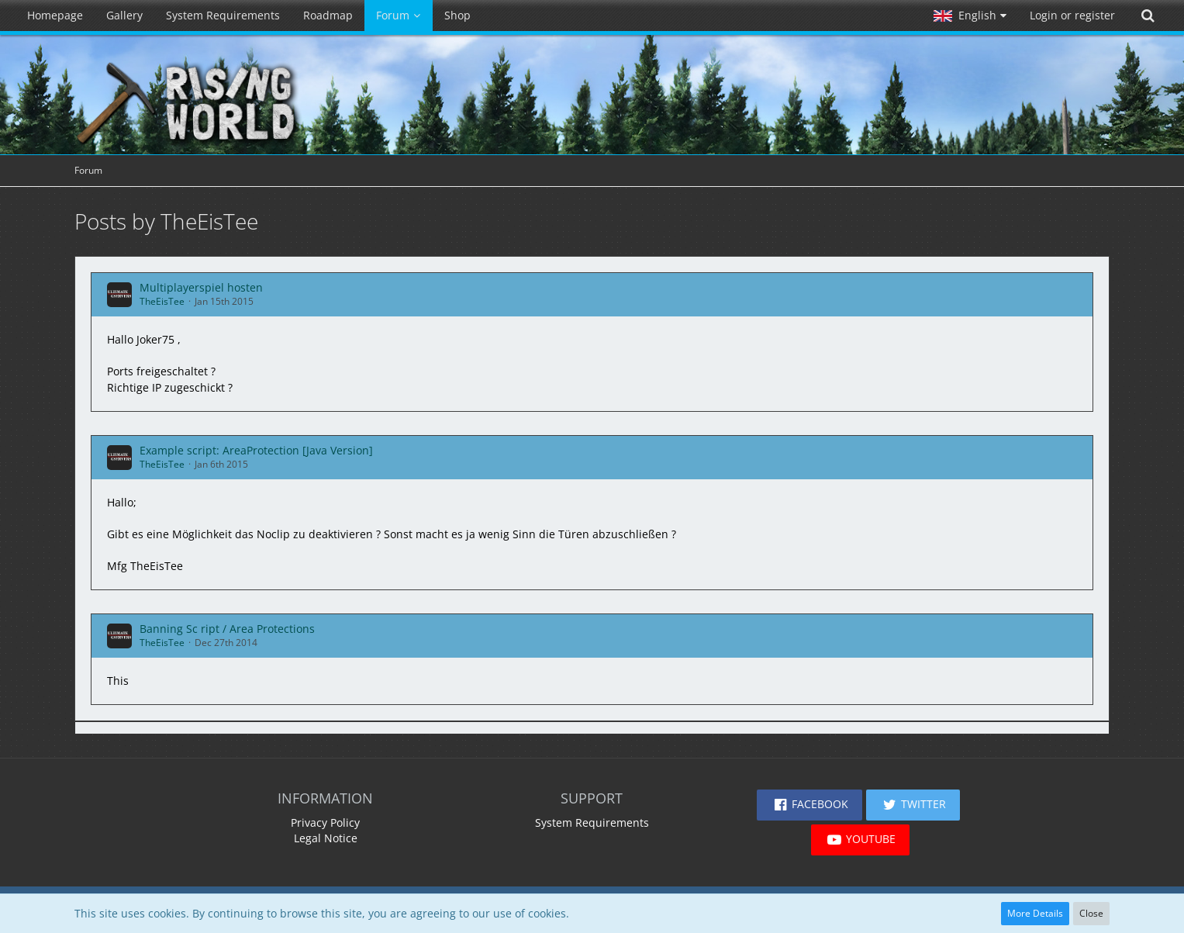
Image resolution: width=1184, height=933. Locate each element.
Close (1091, 913)
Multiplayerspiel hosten (201, 287)
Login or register (1072, 15)
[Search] (1147, 15)
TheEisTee (162, 301)
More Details (1035, 913)
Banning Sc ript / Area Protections (227, 628)
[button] (970, 15)
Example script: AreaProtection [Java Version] (256, 450)
